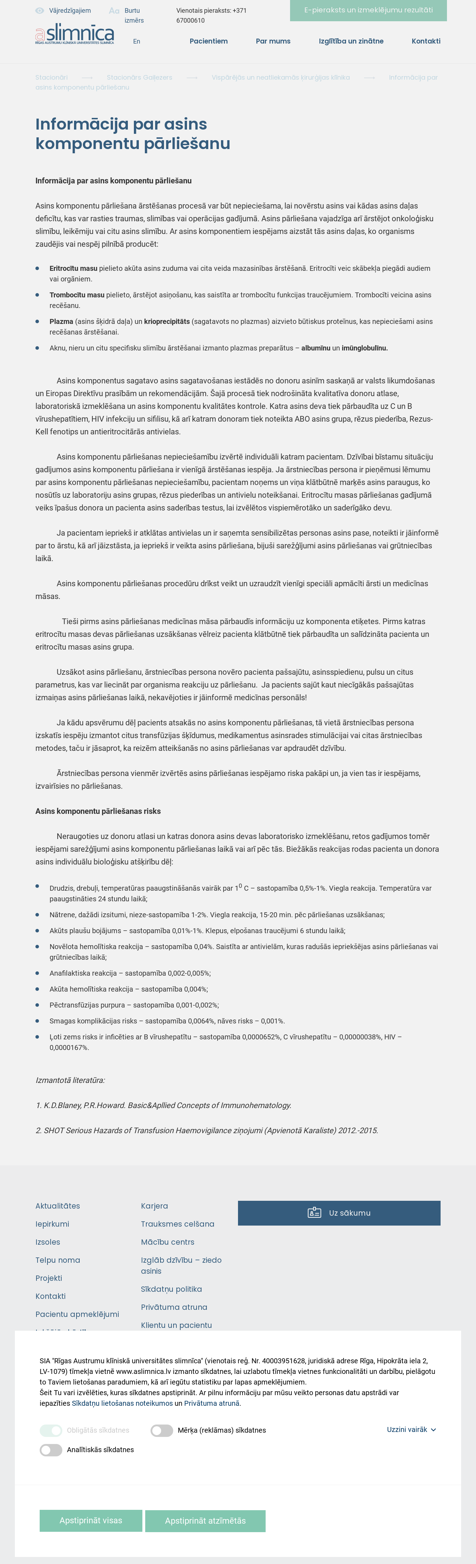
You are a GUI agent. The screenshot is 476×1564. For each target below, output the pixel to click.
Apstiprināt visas (92, 1520)
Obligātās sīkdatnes (98, 1430)
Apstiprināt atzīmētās (210, 1520)
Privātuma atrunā (211, 1401)
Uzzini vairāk (411, 1429)
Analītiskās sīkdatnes (100, 1449)
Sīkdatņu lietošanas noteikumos (122, 1401)
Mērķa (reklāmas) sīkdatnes (222, 1430)
